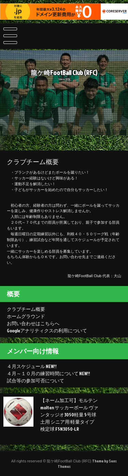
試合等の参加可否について (35, 380)
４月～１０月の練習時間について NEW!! (48, 373)
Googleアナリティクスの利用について (47, 330)
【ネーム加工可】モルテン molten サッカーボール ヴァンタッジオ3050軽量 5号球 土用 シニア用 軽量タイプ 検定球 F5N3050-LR (69, 414)
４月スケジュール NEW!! (32, 366)
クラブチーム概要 (26, 309)
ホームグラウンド (26, 316)
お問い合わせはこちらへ (33, 323)
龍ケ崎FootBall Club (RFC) (64, 73)
